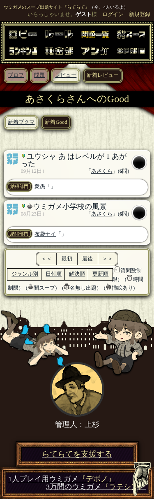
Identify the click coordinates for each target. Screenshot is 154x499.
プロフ (16, 75)
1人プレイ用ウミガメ (61, 479)
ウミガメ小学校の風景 (70, 206)
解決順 (77, 274)
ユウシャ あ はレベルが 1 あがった (73, 160)
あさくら (102, 171)
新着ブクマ (21, 122)
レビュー (65, 75)
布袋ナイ (45, 234)
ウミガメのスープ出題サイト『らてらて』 (47, 7)
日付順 (54, 274)
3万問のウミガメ (96, 487)
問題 (39, 75)
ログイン (113, 14)
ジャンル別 (24, 274)
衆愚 (39, 187)
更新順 (100, 274)
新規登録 (139, 14)
